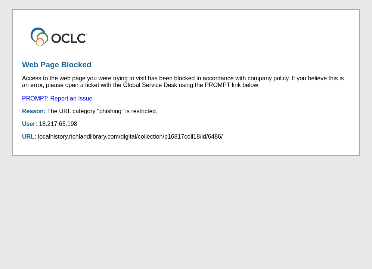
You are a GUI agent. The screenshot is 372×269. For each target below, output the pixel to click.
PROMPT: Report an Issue (57, 98)
